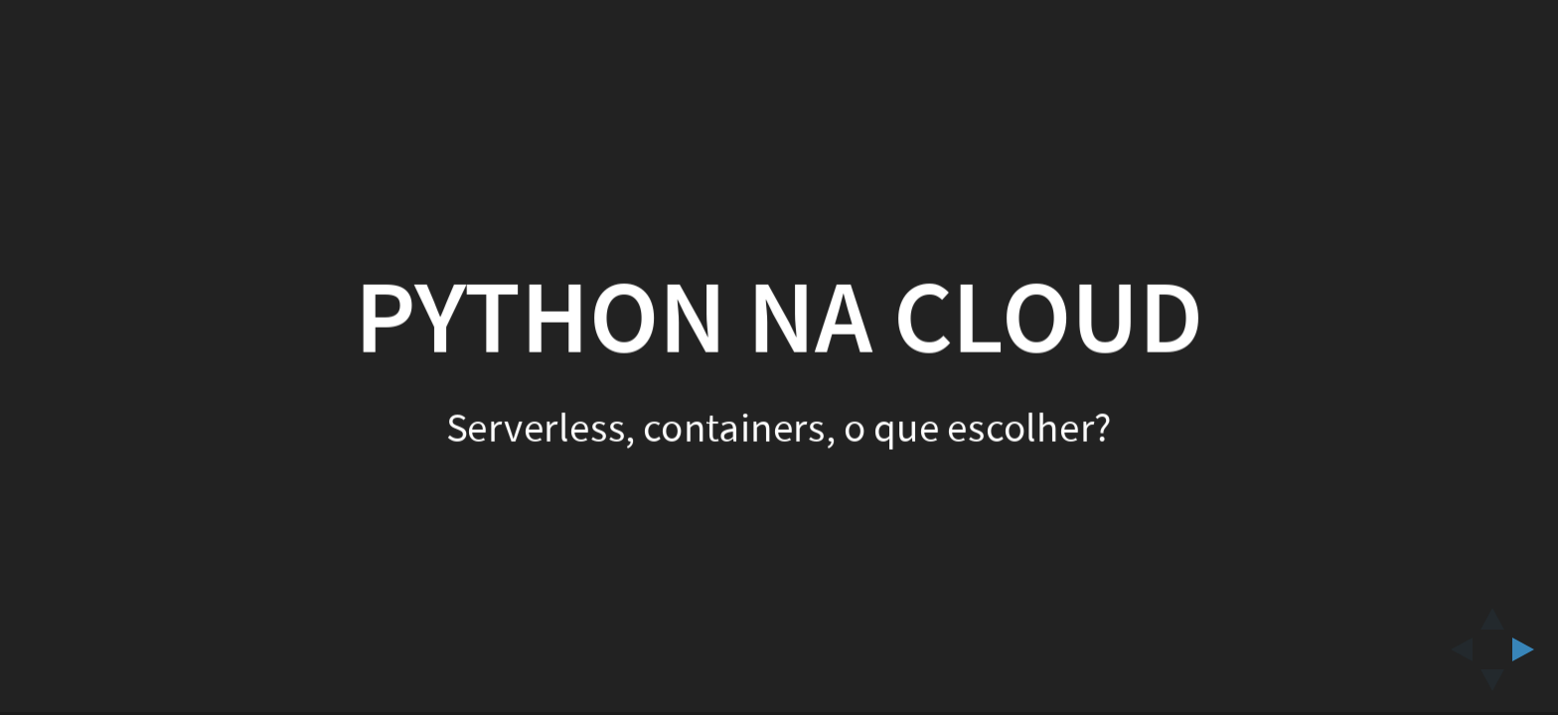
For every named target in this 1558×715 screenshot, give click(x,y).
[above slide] (1492, 613)
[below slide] (1492, 686)
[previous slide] (1456, 649)
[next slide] (1529, 649)
